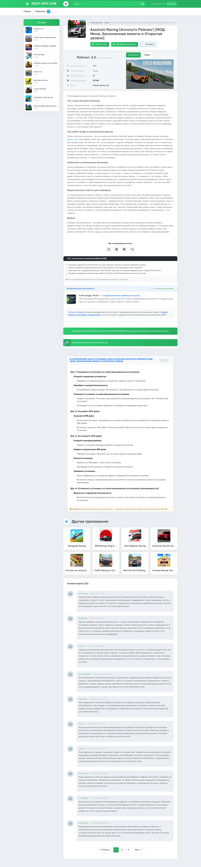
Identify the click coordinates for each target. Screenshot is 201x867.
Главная (27, 11)
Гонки (95, 71)
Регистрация (158, 4)
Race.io (70, 139)
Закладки (148, 44)
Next (138, 850)
